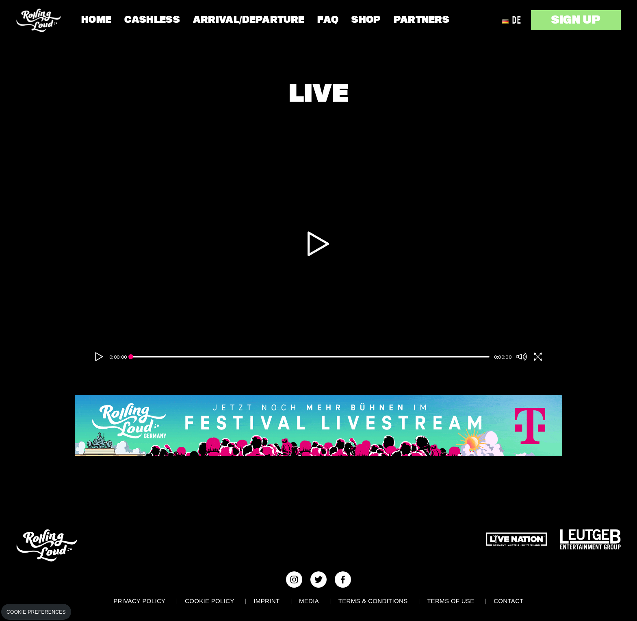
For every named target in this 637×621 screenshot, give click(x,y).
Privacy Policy (139, 600)
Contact (509, 600)
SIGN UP (575, 20)
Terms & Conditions (373, 600)
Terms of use (450, 600)
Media (309, 600)
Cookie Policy (209, 600)
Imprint (267, 600)
